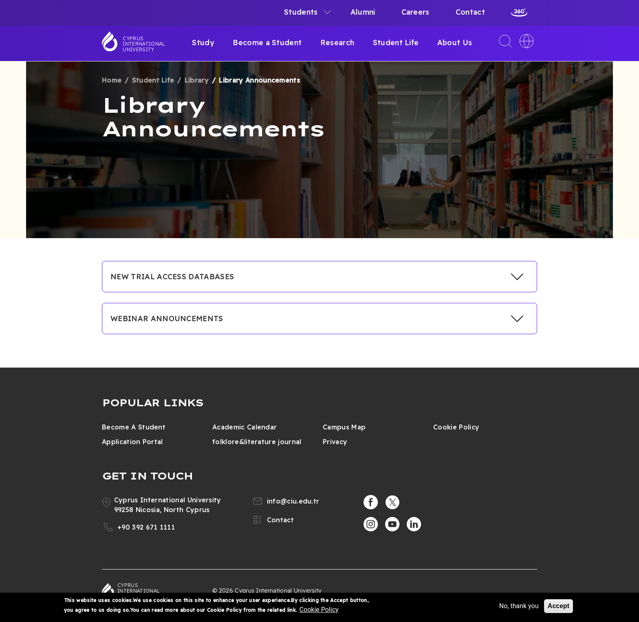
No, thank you (519, 606)
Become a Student (267, 42)
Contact (470, 12)
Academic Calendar (244, 427)
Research (337, 42)
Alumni (362, 12)
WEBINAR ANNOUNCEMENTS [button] (166, 318)
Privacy (335, 442)
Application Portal (132, 442)
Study (203, 42)
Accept (558, 605)
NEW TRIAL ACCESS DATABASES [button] (172, 276)
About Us (454, 42)
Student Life (396, 42)
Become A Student (133, 427)
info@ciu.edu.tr (293, 501)
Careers (415, 12)
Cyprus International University (144, 44)
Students (301, 12)
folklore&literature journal (257, 442)
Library (197, 80)
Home (111, 80)
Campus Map (344, 427)
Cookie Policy (456, 427)
